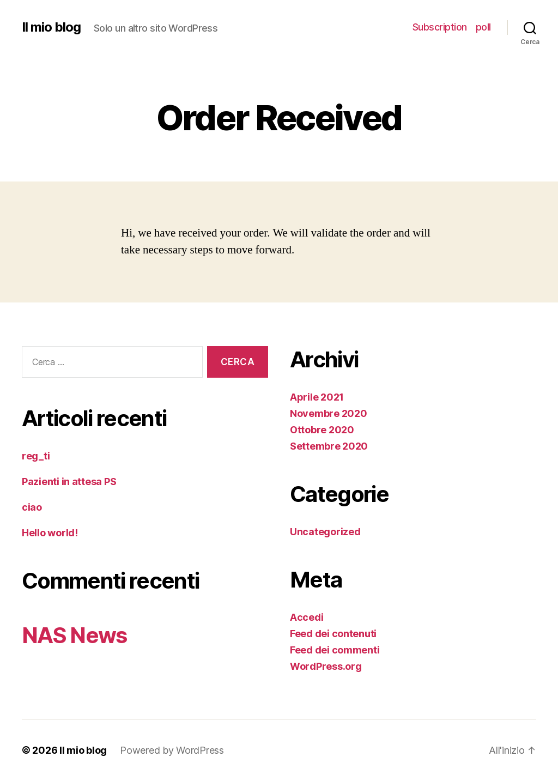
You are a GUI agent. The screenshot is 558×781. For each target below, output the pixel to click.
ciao (32, 507)
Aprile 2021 (317, 397)
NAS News (74, 635)
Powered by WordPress (172, 750)
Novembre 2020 (328, 413)
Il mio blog (51, 27)
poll (483, 27)
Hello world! (50, 532)
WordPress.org (326, 666)
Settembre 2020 (329, 446)
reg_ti (36, 456)
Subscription (440, 27)
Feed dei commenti (334, 650)
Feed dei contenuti (333, 633)
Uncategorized (325, 531)
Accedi (306, 617)
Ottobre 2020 (322, 429)
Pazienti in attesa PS (69, 481)
